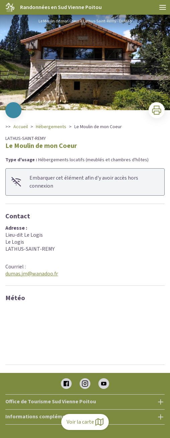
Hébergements (51, 127)
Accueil (20, 127)
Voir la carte (85, 422)
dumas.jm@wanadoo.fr (31, 273)
